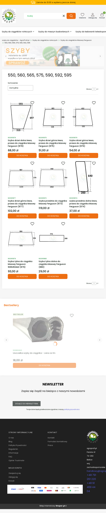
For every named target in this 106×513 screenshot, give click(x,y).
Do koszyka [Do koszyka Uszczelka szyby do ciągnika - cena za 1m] (44, 365)
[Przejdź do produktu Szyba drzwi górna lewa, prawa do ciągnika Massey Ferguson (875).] (53, 117)
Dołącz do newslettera (26, 403)
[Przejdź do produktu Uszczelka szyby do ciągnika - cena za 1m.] (44, 330)
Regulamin (13, 449)
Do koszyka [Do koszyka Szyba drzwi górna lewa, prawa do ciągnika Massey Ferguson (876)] (83, 155)
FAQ (10, 456)
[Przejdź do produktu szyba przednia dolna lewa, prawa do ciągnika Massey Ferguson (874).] (83, 177)
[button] (71, 16)
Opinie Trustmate (16, 460)
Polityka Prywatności (17, 445)
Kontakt (51, 437)
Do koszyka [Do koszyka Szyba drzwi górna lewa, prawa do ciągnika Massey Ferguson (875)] (52, 155)
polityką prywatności (71, 409)
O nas (11, 437)
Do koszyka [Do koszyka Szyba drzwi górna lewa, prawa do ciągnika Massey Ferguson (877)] (22, 216)
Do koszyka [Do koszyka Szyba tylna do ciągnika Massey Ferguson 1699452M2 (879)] (22, 276)
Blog (10, 441)
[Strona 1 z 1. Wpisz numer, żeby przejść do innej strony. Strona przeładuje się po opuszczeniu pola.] (94, 89)
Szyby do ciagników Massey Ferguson (76, 40)
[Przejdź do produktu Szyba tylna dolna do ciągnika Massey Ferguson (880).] (53, 238)
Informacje (13, 453)
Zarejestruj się (15, 473)
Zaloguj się (13, 477)
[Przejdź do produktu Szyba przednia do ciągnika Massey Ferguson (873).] (53, 177)
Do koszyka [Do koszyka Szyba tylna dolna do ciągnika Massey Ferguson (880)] (52, 276)
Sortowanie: (13, 83)
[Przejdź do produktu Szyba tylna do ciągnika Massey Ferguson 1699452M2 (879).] (22, 238)
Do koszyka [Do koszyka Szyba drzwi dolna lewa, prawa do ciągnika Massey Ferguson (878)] (22, 155)
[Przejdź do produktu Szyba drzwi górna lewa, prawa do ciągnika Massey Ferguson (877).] (22, 177)
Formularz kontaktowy (57, 441)
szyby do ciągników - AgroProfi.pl (15, 40)
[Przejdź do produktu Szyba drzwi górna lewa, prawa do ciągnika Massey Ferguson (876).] (83, 117)
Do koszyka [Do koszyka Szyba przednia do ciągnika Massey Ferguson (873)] (52, 216)
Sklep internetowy (52, 506)
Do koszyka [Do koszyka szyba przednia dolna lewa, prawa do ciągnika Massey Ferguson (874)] (83, 216)
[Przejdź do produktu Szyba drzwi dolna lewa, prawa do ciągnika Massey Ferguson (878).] (22, 117)
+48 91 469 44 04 (91, 487)
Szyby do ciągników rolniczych (44, 40)
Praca (50, 445)
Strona (88, 89)
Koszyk (11, 481)
